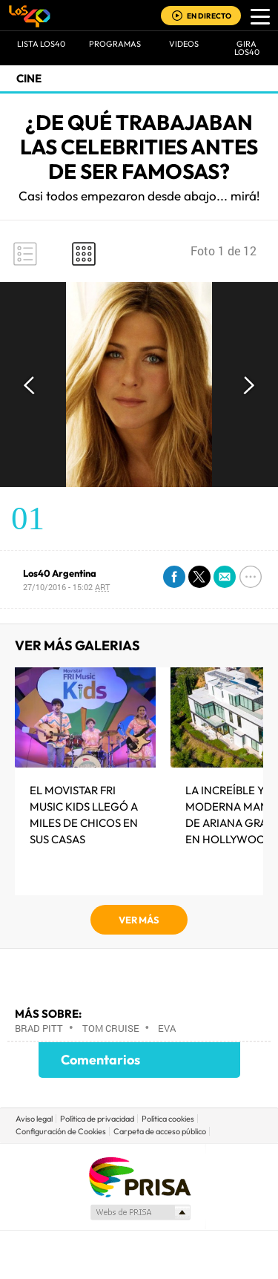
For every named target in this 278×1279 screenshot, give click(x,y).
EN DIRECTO (209, 16)
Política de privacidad (97, 1118)
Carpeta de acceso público (159, 1131)
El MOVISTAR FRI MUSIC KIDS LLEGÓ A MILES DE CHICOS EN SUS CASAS (84, 814)
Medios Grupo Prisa (140, 1212)
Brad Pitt (39, 1028)
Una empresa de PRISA (139, 1176)
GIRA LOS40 (246, 48)
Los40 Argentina (59, 573)
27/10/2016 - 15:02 (66, 586)
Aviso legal (34, 1118)
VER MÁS (139, 920)
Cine (29, 78)
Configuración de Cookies (61, 1131)
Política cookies (168, 1118)
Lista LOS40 (41, 44)
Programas (115, 44)
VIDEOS (184, 44)
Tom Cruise (110, 1028)
